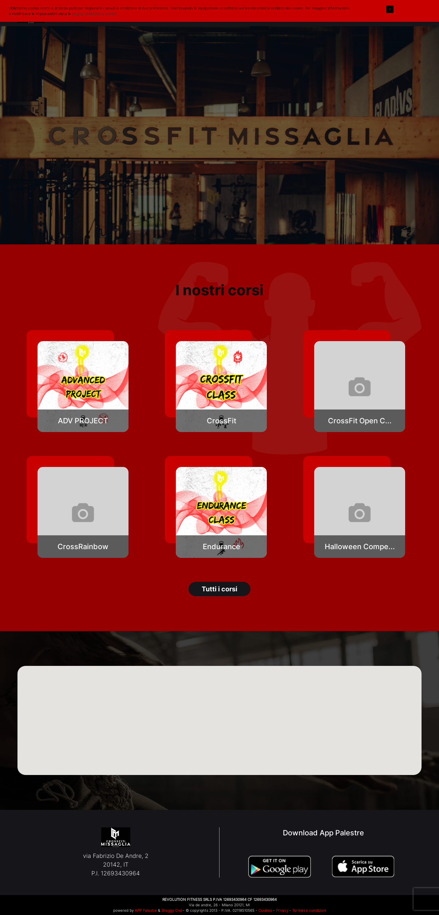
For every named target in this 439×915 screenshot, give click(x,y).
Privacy (282, 910)
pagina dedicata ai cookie (94, 13)
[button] (82, 386)
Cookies (265, 910)
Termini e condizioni (309, 910)
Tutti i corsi (219, 589)
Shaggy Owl (171, 910)
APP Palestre (146, 910)
